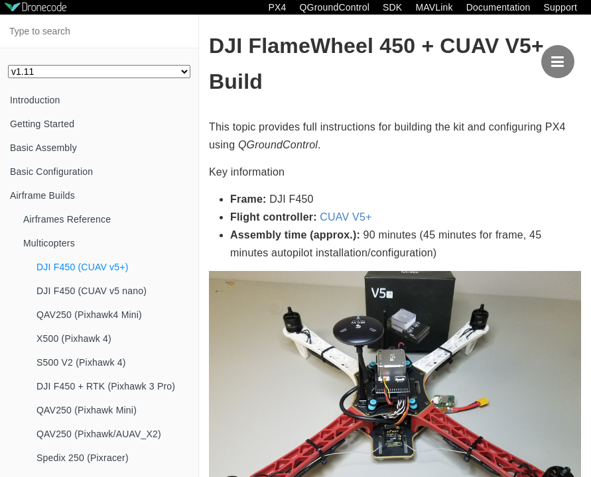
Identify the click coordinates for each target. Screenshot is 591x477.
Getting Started (42, 124)
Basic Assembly (43, 147)
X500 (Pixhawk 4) (73, 338)
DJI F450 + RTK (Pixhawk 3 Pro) (105, 386)
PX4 (277, 7)
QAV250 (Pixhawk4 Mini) (89, 314)
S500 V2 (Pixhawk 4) (81, 362)
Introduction (35, 100)
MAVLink (433, 7)
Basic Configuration (51, 171)
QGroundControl (334, 7)
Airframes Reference (67, 219)
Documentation (498, 7)
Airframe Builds (42, 195)
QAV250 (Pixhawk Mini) (86, 410)
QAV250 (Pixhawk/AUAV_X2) (98, 434)
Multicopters (49, 243)
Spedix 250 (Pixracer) (82, 457)
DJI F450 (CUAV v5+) (82, 267)
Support (560, 7)
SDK (392, 7)
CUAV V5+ (345, 217)
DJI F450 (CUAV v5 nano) (91, 291)
